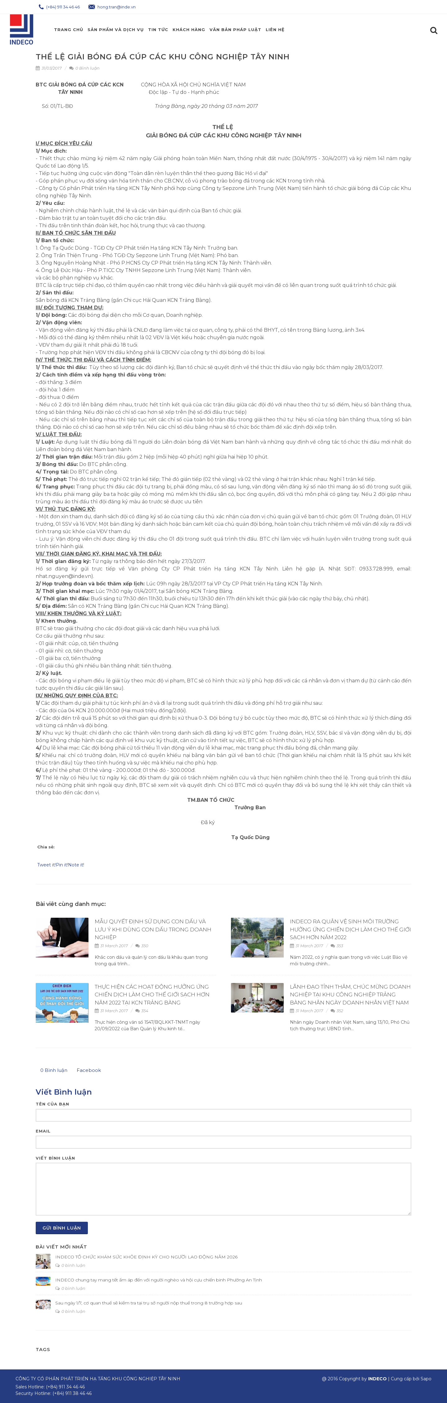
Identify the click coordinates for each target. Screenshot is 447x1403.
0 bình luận (70, 1265)
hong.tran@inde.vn (112, 6)
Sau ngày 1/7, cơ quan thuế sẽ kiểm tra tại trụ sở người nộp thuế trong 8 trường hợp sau (148, 1303)
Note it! (76, 865)
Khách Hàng (189, 29)
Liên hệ (275, 29)
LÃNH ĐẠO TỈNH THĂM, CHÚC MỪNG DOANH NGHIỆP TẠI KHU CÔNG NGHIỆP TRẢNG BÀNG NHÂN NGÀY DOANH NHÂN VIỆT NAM (350, 995)
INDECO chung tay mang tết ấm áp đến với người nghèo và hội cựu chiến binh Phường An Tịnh (158, 1280)
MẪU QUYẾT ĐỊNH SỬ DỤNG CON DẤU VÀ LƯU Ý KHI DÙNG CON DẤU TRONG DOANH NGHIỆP (153, 929)
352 (337, 1010)
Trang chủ (68, 29)
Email (43, 1130)
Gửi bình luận (62, 1228)
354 (141, 1010)
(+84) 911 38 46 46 (72, 1393)
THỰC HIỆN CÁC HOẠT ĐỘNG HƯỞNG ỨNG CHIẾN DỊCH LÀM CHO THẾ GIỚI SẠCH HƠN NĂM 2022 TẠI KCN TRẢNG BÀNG (152, 995)
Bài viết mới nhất (61, 1247)
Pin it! (62, 865)
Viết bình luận (55, 1158)
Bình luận (53, 1070)
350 (141, 945)
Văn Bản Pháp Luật (235, 29)
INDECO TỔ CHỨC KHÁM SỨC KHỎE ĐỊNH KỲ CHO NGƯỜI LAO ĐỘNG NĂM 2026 (146, 1257)
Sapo (426, 1379)
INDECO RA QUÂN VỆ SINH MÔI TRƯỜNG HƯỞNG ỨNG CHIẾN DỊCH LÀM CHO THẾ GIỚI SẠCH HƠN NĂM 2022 (350, 929)
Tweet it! (46, 865)
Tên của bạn (52, 1103)
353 (337, 945)
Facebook (89, 1070)
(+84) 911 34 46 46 (59, 6)
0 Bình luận (84, 68)
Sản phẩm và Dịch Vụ (116, 29)
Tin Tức (158, 29)
